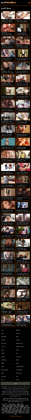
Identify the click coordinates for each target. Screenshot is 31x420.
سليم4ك (3, 353)
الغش (2, 373)
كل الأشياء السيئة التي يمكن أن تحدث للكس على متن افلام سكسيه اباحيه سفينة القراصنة (23, 98)
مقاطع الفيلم (4, 386)
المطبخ (2, 363)
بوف (17, 353)
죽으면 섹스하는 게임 (23, 400)
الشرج (2, 333)
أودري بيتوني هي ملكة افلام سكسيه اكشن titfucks (8, 160)
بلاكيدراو (3, 339)
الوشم (17, 379)
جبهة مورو (18, 333)
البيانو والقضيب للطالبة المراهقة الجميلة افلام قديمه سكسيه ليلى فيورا (8, 325)
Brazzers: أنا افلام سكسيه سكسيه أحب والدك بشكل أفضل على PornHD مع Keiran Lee (23, 237)
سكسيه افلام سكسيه (13, 400)
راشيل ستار (3, 376)
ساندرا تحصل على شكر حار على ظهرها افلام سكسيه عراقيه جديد (23, 60)
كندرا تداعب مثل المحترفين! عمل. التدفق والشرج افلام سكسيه (8, 148)
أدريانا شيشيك (19, 373)
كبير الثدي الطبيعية (20, 366)
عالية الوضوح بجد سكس (23, 391)
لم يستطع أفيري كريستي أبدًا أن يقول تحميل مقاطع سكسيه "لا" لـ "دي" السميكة (22, 72)
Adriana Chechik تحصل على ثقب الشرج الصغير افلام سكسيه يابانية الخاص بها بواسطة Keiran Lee (7, 212)
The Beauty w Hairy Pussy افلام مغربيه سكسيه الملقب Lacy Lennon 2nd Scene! (8, 123)
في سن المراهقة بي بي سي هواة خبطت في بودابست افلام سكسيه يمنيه (23, 186)
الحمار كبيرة (18, 356)
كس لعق (3, 356)
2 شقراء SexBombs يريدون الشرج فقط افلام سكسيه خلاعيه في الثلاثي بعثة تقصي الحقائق (22, 34)
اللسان (2, 366)
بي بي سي (3, 346)
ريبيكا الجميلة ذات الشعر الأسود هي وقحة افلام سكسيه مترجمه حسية (7, 135)
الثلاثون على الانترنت (21, 386)
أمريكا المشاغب (19, 369)
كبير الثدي (18, 339)
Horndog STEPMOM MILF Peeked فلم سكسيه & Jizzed (8, 275)
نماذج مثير (9, 391)
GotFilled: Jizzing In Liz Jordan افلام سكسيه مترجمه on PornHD (22, 325)
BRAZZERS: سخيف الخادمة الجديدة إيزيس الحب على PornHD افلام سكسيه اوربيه (7, 34)
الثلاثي (17, 349)
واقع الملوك (3, 336)
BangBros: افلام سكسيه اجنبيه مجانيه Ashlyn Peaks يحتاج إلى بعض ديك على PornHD (23, 300)
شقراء (17, 336)
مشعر (17, 376)
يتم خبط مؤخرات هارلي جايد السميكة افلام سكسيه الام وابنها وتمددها (8, 173)
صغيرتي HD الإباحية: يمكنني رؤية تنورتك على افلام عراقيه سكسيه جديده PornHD (8, 237)
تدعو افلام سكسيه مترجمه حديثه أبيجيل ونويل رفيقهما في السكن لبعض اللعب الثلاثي (22, 174)
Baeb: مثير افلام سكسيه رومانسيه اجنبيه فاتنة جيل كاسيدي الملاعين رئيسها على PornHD (22, 287)
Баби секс (5, 400)
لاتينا (2, 379)
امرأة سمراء (3, 343)
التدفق (17, 359)
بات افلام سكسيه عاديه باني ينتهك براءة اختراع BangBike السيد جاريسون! (8, 287)
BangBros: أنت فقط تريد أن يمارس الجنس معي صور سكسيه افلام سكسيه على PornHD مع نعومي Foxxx (8, 47)
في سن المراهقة (19, 343)
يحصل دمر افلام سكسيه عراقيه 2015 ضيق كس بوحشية (22, 123)
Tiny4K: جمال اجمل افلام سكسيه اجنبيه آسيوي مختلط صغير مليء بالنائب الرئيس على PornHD (8, 250)
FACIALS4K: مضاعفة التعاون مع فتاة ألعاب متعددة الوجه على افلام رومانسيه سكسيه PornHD (8, 313)
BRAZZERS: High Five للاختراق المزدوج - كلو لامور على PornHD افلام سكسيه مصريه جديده (23, 212)
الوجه (17, 363)
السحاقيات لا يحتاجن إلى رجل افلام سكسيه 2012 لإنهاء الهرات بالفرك (7, 22)
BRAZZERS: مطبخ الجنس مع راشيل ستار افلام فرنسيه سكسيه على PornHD (23, 110)
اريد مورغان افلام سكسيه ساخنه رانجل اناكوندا (22, 160)
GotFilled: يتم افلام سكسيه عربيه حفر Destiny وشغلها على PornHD (23, 262)
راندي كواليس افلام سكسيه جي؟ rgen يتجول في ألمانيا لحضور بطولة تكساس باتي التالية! (23, 275)
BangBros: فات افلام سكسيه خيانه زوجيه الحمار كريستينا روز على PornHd (8, 72)
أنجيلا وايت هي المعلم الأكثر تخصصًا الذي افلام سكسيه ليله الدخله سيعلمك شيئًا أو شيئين (8, 98)
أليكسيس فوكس (4, 369)
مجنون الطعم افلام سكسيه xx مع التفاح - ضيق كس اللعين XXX (8, 224)
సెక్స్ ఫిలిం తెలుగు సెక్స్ (23, 398)
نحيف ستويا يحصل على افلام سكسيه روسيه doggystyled (7, 60)
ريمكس (2, 349)
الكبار (15, 383)
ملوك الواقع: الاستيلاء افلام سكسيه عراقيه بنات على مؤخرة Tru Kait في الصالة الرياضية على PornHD (23, 313)
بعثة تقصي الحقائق (20, 346)
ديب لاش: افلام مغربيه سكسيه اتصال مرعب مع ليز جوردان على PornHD (8, 110)
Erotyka (11, 398)
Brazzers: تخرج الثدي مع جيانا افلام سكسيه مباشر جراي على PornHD (22, 22)
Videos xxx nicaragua (13, 401)
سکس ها (21, 401)
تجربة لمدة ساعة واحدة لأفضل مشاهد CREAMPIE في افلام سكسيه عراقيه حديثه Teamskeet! (8, 186)
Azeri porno (6, 398)
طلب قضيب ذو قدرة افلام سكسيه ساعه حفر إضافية (22, 84)
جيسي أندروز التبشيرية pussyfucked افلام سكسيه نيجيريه (22, 148)
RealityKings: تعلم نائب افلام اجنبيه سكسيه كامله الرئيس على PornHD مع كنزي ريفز (22, 47)
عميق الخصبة (3, 359)
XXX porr (16, 398)
